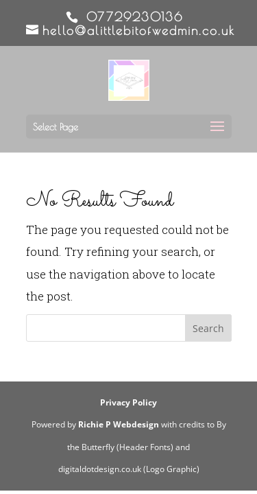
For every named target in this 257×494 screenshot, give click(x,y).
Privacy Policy (128, 402)
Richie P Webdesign (118, 424)
